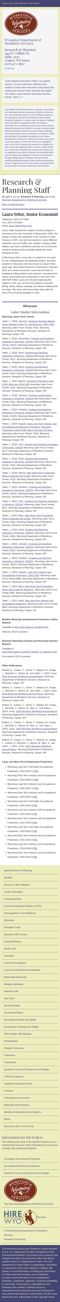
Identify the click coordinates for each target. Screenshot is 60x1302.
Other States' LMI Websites (17, 1034)
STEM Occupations (14, 1076)
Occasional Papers (13, 1012)
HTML (35, 771)
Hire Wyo (25, 1217)
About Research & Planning (18, 870)
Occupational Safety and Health (20, 1019)
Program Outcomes (14, 1048)
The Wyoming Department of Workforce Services (28, 1191)
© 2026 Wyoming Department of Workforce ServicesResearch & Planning (25, 1235)
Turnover (8, 1091)
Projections (9, 1055)
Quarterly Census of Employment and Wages (26, 1069)
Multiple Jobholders (14, 984)
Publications (10, 1062)
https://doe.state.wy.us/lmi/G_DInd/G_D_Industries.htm (29, 652)
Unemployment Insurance (17, 1098)
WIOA (7, 1119)
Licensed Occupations (15, 963)
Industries (9, 956)
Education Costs (12, 927)
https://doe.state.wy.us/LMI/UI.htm (31, 627)
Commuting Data (12, 899)
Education (9, 920)
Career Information (13, 892)
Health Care (10, 948)
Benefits (8, 877)
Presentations (11, 1041)
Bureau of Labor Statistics (17, 884)
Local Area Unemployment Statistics (22, 970)
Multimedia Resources (15, 977)
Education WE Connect (16, 934)
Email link (9, 68)
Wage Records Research (16, 1105)
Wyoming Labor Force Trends (19, 1126)
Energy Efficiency (12, 941)
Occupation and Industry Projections (22, 1159)
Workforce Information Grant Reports (22, 1112)
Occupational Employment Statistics (22, 1166)
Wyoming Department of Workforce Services (24, 200)
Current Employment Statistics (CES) (22, 906)
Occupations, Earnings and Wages (21, 1027)
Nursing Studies (12, 1005)
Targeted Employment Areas (18, 1083)
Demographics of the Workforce (20, 913)
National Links (11, 991)
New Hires (9, 998)
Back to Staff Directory (13, 204)
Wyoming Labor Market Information (21, 3)
